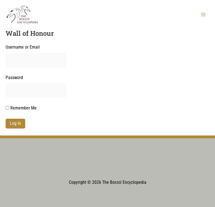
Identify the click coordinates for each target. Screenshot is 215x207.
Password (14, 77)
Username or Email (23, 47)
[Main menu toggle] (203, 14)
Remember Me (21, 108)
